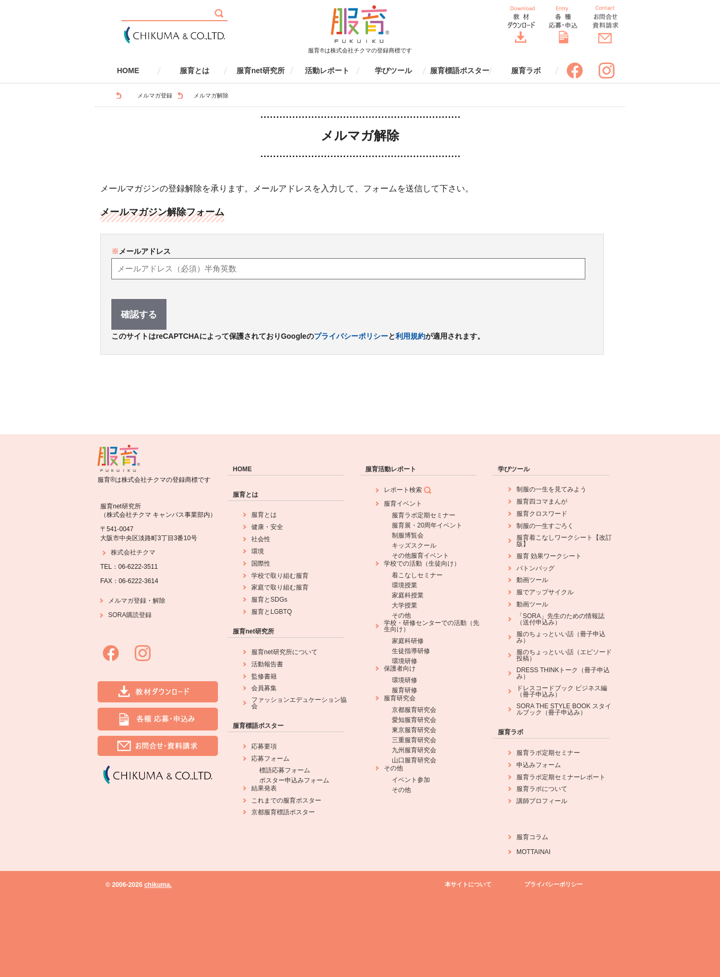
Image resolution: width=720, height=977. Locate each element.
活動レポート (327, 70)
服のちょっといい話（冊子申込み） (560, 637)
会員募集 (264, 688)
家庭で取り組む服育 (280, 587)
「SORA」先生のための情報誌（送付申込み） (560, 619)
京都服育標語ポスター (283, 812)
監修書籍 (264, 676)
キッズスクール (414, 545)
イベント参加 (411, 780)
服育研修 (404, 690)
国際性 (260, 563)
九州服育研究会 (414, 750)
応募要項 (264, 746)
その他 (401, 615)
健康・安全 (267, 527)
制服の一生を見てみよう (551, 489)
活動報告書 (267, 664)
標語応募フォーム (284, 770)
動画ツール (532, 580)
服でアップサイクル (545, 592)
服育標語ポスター (459, 70)
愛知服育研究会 (414, 720)
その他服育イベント (420, 555)
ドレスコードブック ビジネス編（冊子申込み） (561, 691)
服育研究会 (400, 698)
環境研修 (404, 661)
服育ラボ (526, 70)
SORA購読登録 (130, 615)
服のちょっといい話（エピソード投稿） (564, 655)
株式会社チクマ (133, 552)
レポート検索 (408, 490)
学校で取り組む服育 (280, 576)
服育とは (194, 70)
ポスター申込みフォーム (294, 780)
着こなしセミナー (417, 575)
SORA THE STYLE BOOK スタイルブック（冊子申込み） (563, 709)
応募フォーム (270, 758)
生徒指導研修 (411, 651)
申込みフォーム (538, 765)
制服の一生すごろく (545, 526)
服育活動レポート (390, 469)
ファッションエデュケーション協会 (299, 703)
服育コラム (532, 837)
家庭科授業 (408, 595)
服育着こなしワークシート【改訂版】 (564, 540)
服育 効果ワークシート (549, 556)
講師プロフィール (541, 801)
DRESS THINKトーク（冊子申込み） (563, 673)
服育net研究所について (284, 652)
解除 (159, 600)
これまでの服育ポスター (286, 800)
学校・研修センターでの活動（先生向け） (431, 626)
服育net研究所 (260, 70)
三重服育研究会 (414, 740)
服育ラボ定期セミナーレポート (560, 777)
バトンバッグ (535, 568)
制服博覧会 (408, 535)
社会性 (260, 539)
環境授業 (404, 585)
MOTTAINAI (533, 852)
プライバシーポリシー (351, 336)
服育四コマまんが (541, 501)
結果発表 (264, 788)
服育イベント (403, 503)
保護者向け (400, 668)
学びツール (393, 70)
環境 (257, 551)
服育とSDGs (269, 599)
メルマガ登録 (154, 95)
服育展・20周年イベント (427, 525)
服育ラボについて (541, 789)
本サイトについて (468, 884)
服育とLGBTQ (271, 612)
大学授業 (404, 605)
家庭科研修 (408, 641)
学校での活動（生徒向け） (422, 563)
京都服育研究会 (414, 710)
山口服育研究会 (414, 760)
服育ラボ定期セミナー (423, 515)
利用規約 (410, 336)
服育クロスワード (541, 513)
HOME (128, 70)
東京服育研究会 (414, 730)
